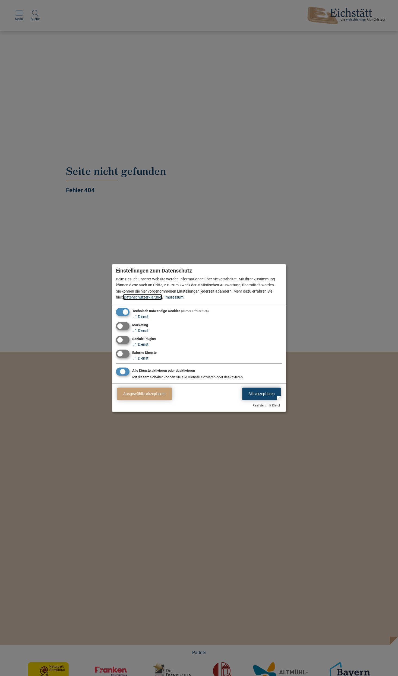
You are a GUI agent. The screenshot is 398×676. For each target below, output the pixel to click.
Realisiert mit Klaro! (266, 405)
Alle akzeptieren (261, 394)
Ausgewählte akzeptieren (144, 394)
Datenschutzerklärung (142, 297)
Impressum (174, 297)
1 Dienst (140, 317)
